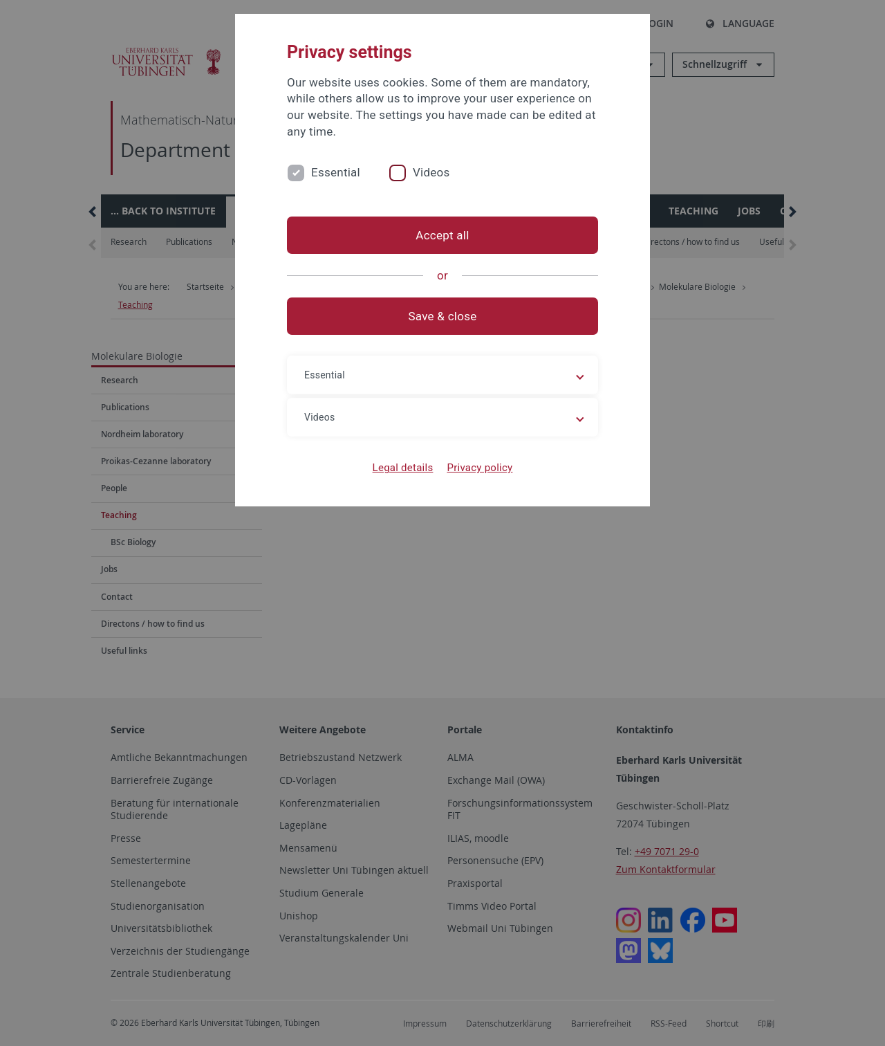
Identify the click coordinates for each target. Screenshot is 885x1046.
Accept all (442, 235)
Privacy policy (479, 467)
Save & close (443, 316)
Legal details (403, 467)
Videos (431, 172)
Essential (335, 172)
